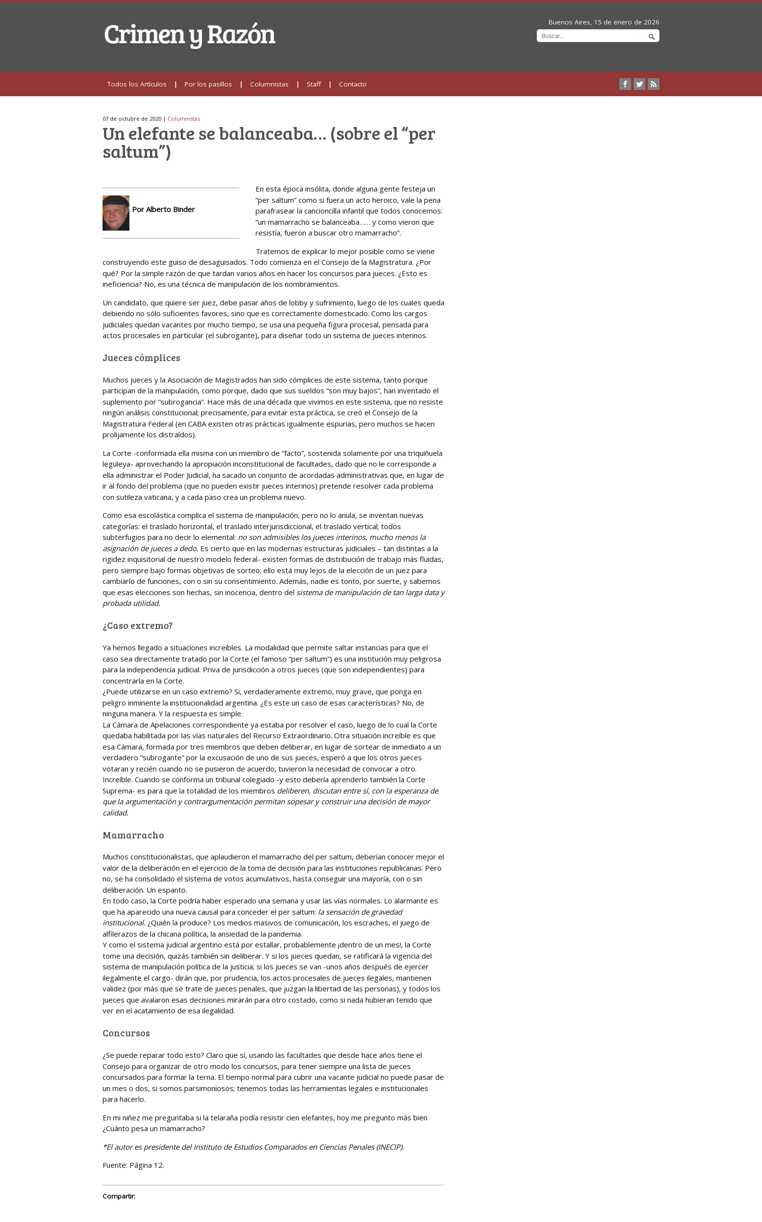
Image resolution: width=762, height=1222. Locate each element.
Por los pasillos (208, 84)
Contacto (353, 84)
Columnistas (269, 84)
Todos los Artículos (137, 84)
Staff (314, 84)
